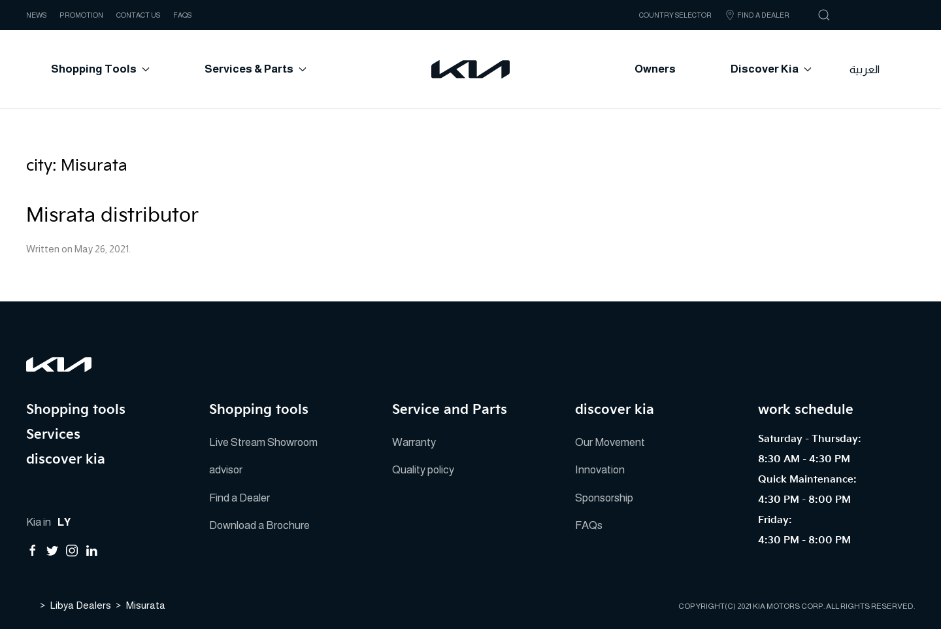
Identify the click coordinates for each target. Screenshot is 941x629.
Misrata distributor (112, 216)
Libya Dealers (80, 604)
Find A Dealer (757, 15)
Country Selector (675, 15)
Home (30, 603)
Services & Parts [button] (255, 69)
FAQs (182, 15)
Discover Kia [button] (771, 69)
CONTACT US (138, 15)
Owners (655, 69)
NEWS (36, 15)
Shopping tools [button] (100, 69)
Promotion (81, 15)
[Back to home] (470, 69)
